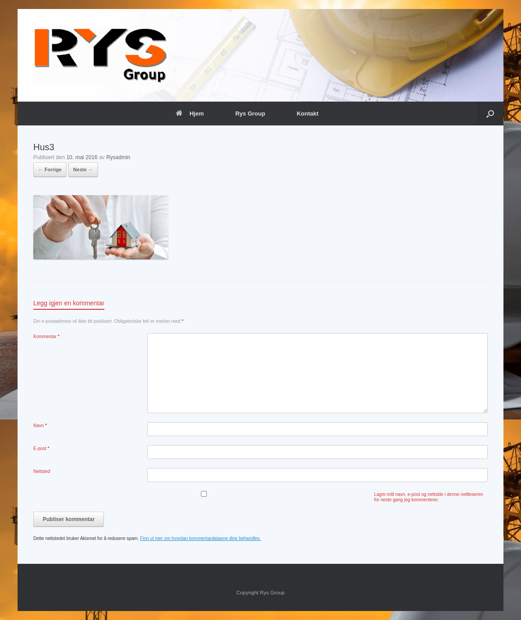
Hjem (190, 113)
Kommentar (46, 336)
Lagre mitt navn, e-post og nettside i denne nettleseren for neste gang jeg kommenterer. (428, 497)
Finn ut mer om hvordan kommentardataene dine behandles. (200, 538)
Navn (40, 425)
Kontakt (307, 113)
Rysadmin (118, 157)
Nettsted (41, 471)
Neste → (83, 169)
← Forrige (50, 169)
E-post (41, 448)
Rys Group (250, 113)
